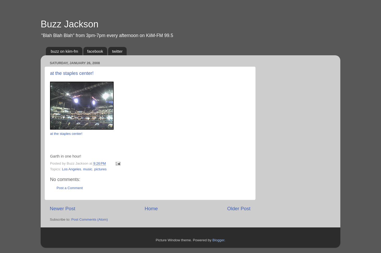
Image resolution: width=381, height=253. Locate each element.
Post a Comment (70, 188)
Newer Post (62, 208)
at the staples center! (72, 73)
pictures (100, 169)
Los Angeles (71, 169)
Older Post (238, 208)
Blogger (218, 240)
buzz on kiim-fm (64, 51)
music (87, 169)
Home (151, 208)
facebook (95, 51)
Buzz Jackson (70, 24)
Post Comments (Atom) (89, 219)
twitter (117, 51)
